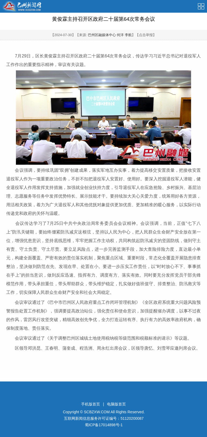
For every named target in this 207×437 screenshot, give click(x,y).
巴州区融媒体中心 (102, 35)
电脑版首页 (116, 404)
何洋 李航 (124, 35)
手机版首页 (90, 404)
